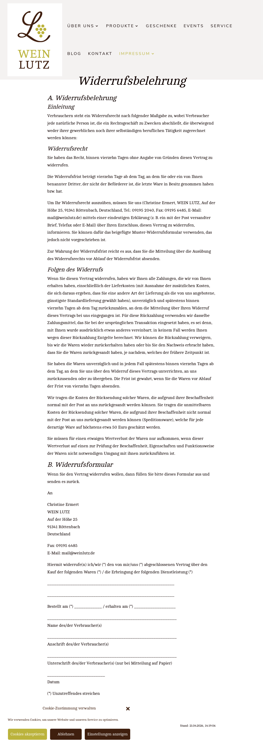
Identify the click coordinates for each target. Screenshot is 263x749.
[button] (127, 708)
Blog (74, 54)
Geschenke (161, 26)
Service (222, 26)
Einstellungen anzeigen (107, 734)
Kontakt (100, 54)
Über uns (80, 26)
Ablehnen (66, 734)
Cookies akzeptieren (27, 734)
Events (194, 26)
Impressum (134, 54)
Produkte (120, 26)
